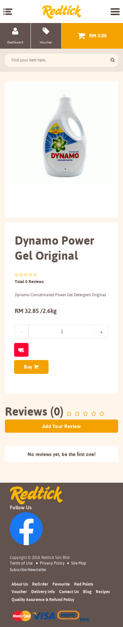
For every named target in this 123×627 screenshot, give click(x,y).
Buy (31, 367)
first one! (86, 454)
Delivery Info (43, 591)
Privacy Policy (52, 563)
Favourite (61, 584)
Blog (87, 591)
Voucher (19, 591)
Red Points (83, 584)
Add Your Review (61, 426)
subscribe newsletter (28, 569)
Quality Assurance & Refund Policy (42, 599)
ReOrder (40, 584)
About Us (19, 584)
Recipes (103, 591)
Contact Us (69, 591)
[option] (61, 135)
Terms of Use (21, 563)
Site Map (78, 563)
